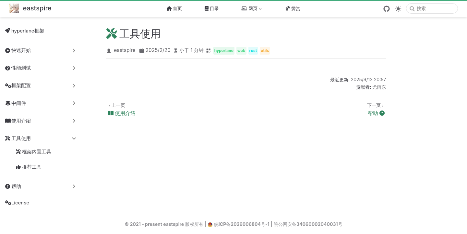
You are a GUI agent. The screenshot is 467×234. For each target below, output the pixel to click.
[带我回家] (30, 9)
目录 (212, 8)
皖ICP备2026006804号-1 (238, 224)
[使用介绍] (177, 108)
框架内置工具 (33, 152)
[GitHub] (386, 9)
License (17, 203)
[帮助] (320, 108)
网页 (252, 10)
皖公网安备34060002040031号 (308, 224)
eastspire (125, 50)
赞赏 (293, 8)
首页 (174, 8)
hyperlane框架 (24, 31)
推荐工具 (28, 167)
